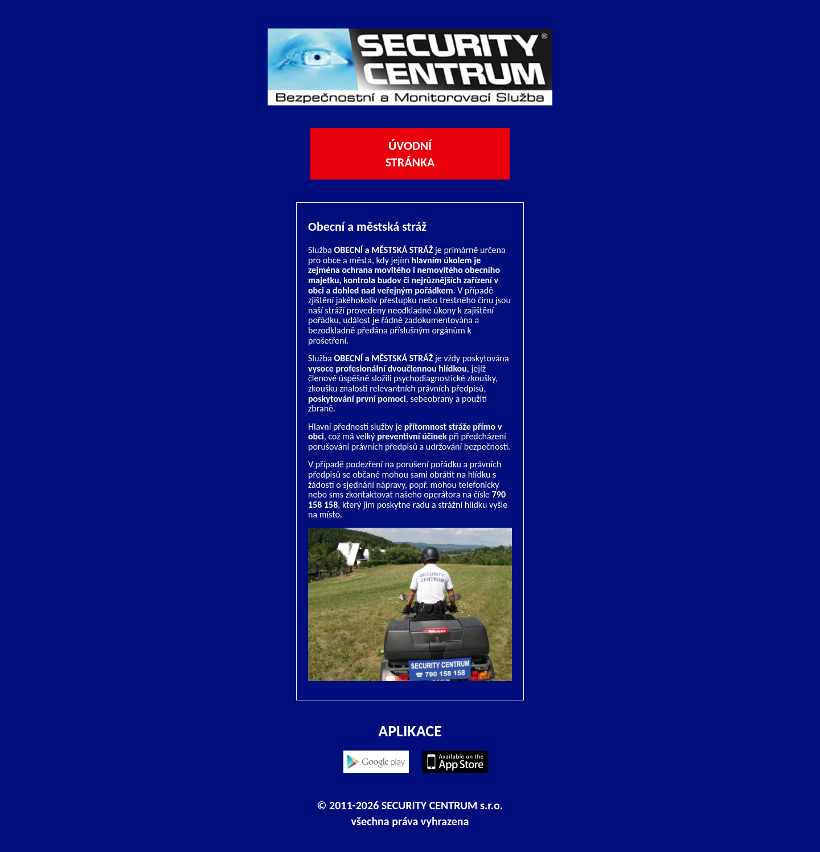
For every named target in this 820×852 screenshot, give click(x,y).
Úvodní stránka (410, 154)
